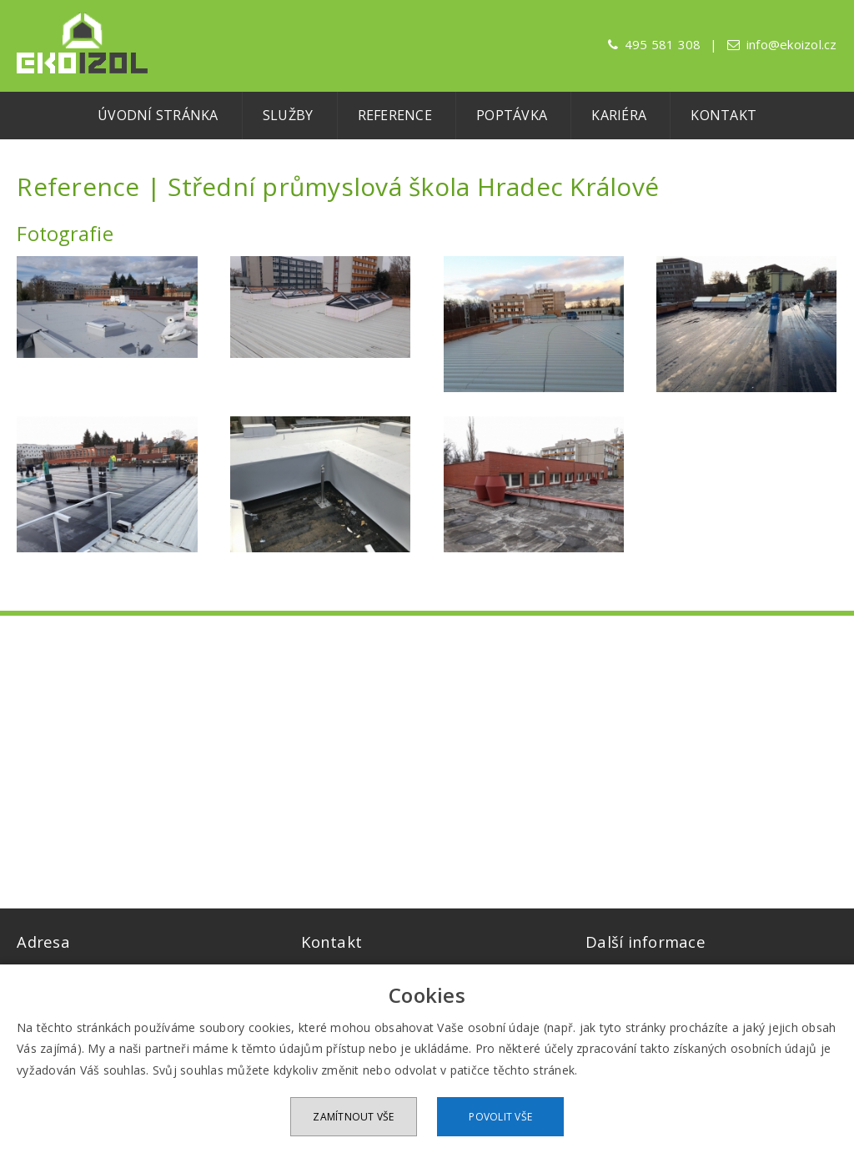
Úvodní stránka (158, 115)
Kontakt (723, 115)
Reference (395, 115)
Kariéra (618, 115)
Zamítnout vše (353, 1117)
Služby (288, 115)
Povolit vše (500, 1117)
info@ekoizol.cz (791, 44)
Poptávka (511, 115)
